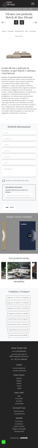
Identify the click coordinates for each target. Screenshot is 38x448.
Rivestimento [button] (19, 31)
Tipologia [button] (32, 31)
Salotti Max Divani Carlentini (18, 324)
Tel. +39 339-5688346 (19, 359)
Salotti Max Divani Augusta (18, 319)
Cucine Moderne (19, 368)
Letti (19, 396)
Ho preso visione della (17, 180)
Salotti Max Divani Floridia (18, 330)
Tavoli (19, 386)
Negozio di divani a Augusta (18, 297)
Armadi (19, 401)
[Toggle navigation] (33, 3)
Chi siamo (19, 421)
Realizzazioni (19, 431)
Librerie (19, 378)
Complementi (19, 414)
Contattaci (19, 424)
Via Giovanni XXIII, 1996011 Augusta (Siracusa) (19, 355)
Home (7, 9)
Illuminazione (19, 411)
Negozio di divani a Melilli (18, 314)
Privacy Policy (24, 180)
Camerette (19, 404)
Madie (19, 381)
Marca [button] (4, 31)
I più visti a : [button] (19, 36)
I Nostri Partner (19, 426)
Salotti (25, 9)
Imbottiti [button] (11, 31)
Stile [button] (26, 31)
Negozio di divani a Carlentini (18, 303)
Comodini (19, 399)
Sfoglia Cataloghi (19, 429)
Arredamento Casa (15, 9)
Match (30, 9)
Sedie (19, 388)
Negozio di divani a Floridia (18, 308)
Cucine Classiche (19, 371)
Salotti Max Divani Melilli (18, 335)
